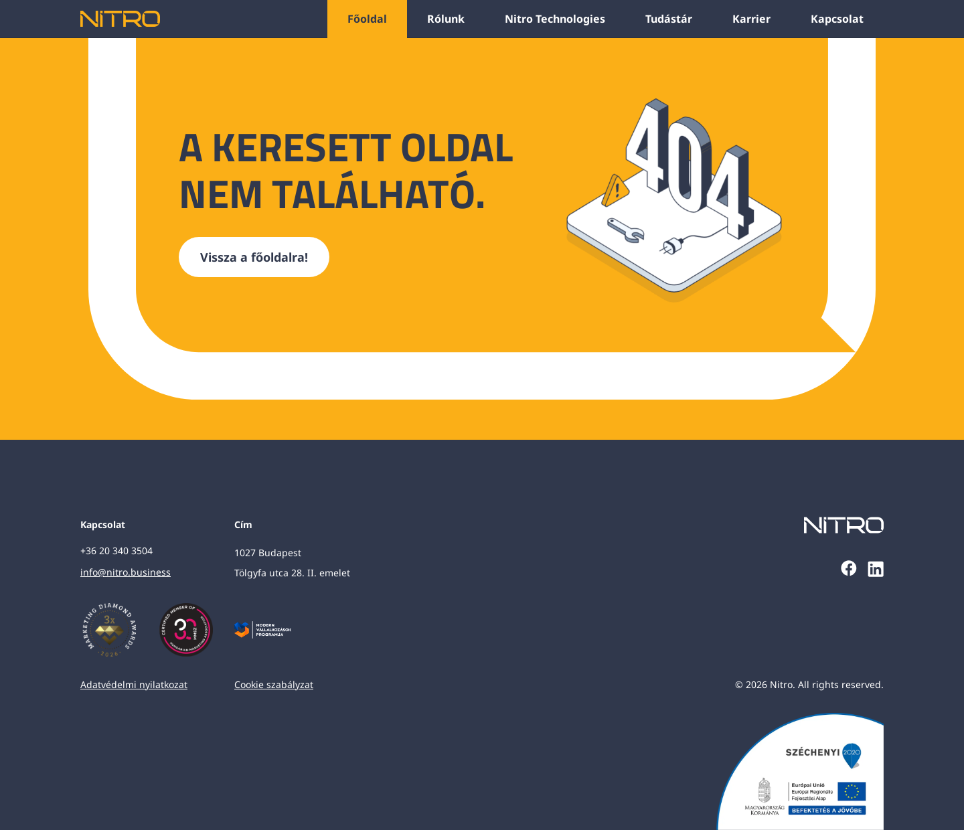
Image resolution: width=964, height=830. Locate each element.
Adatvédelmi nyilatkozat (133, 684)
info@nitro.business (125, 572)
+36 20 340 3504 (116, 550)
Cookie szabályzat (273, 684)
